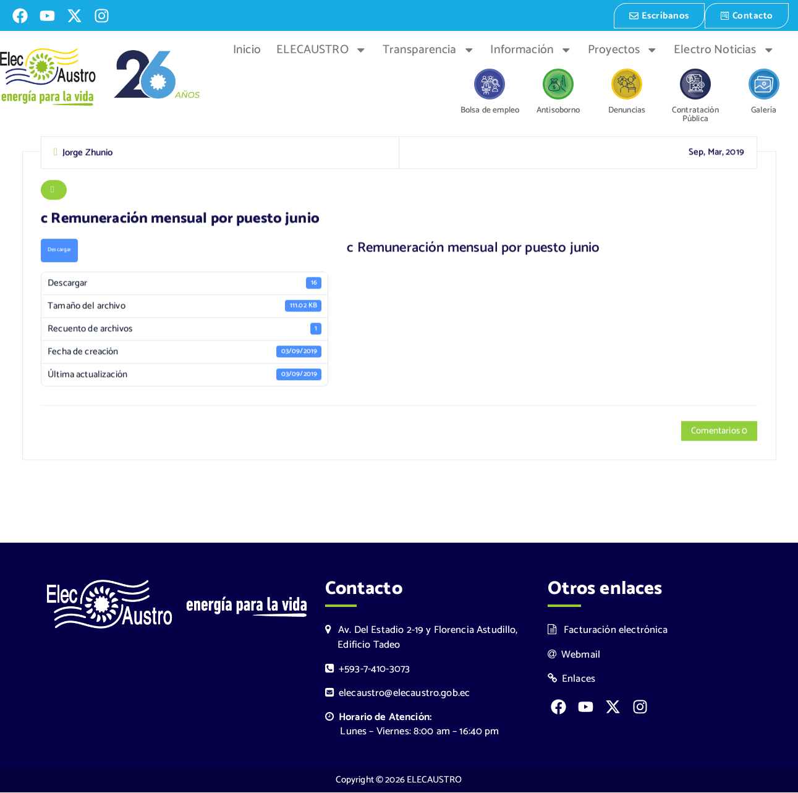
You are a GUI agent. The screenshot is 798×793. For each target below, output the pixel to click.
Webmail (574, 655)
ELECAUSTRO (321, 48)
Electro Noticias (724, 48)
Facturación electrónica (608, 630)
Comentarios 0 (718, 432)
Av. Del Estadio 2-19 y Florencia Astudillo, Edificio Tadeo (421, 637)
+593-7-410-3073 (367, 669)
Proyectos (623, 48)
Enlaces (572, 679)
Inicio (247, 49)
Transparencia (429, 48)
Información (531, 48)
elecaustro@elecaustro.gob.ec (397, 693)
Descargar (60, 250)
